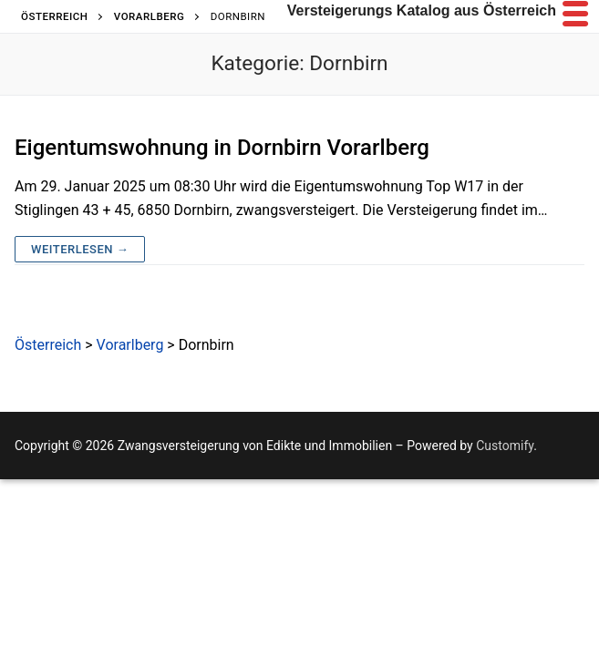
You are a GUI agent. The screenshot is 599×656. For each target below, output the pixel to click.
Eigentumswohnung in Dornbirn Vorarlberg (222, 147)
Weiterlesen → (80, 249)
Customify (504, 445)
